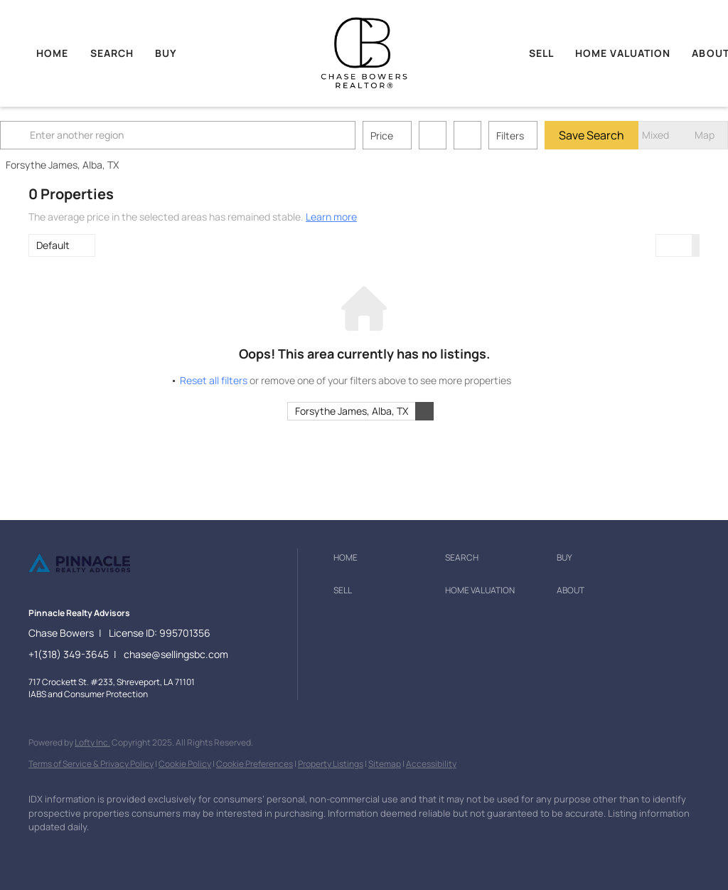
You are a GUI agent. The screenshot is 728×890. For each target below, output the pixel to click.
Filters (538, 135)
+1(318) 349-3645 (68, 654)
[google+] (169, 852)
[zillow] (87, 852)
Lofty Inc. (92, 742)
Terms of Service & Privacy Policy (91, 764)
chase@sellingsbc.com (176, 654)
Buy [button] (166, 53)
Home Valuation (622, 53)
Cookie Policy (185, 764)
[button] (45, 135)
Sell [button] (541, 53)
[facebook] (45, 852)
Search (112, 53)
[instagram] (128, 852)
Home (52, 53)
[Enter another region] (212, 135)
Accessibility (431, 764)
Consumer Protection (106, 694)
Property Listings (330, 764)
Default (53, 245)
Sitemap (384, 764)
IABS (37, 694)
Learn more (331, 216)
